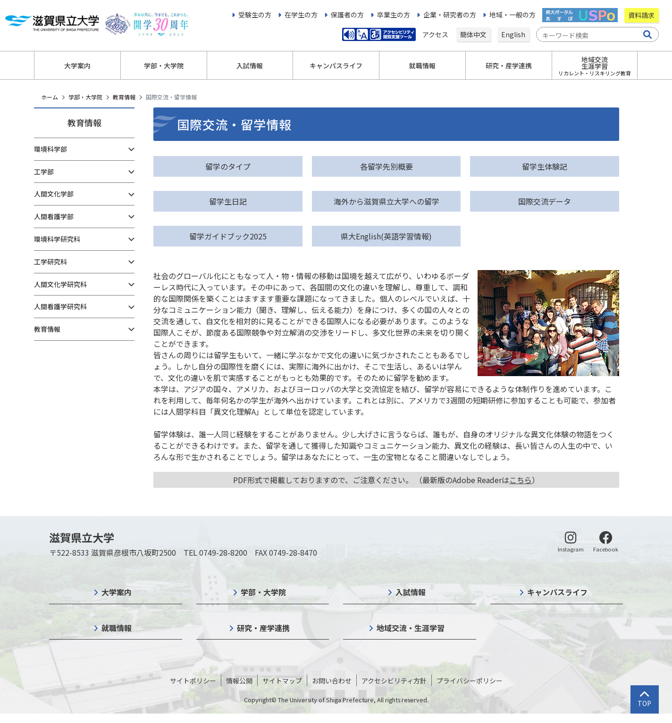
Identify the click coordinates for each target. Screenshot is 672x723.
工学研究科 (50, 261)
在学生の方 (301, 14)
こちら (520, 479)
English (513, 34)
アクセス (436, 34)
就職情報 (116, 627)
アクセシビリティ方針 (394, 680)
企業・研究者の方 (449, 14)
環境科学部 (50, 149)
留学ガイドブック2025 (228, 236)
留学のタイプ (228, 166)
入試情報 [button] (249, 65)
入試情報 (410, 592)
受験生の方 (254, 14)
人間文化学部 (54, 193)
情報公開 (239, 680)
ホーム (49, 97)
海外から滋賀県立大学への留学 (386, 201)
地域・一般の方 (512, 14)
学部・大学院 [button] (164, 65)
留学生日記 (228, 201)
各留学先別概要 (386, 166)
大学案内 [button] (77, 65)
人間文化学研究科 (60, 284)
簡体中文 (473, 34)
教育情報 (124, 97)
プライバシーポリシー (470, 680)
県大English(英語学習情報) (386, 236)
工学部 (44, 171)
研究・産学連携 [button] (509, 65)
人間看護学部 (54, 216)
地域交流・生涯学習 (411, 627)
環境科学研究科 (57, 239)
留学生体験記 (544, 166)
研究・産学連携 (263, 627)
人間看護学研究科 (60, 306)
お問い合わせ (332, 680)
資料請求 (641, 15)
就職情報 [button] (422, 65)
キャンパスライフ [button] (336, 65)
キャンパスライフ (557, 592)
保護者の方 (347, 14)
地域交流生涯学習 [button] (594, 66)
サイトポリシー (193, 680)
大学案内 (116, 592)
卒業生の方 (393, 14)
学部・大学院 (85, 97)
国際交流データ (544, 201)
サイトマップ (282, 680)
